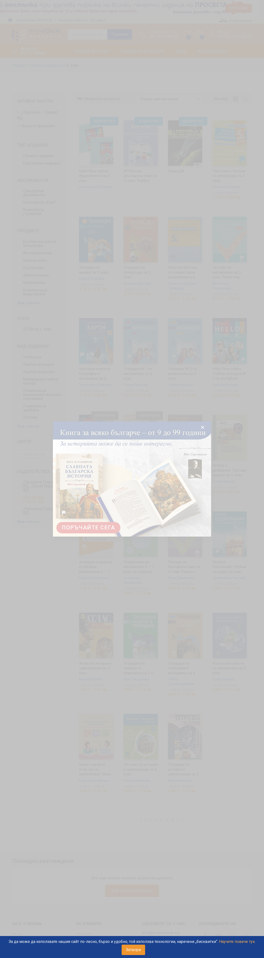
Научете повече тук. (237, 941)
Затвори (133, 949)
